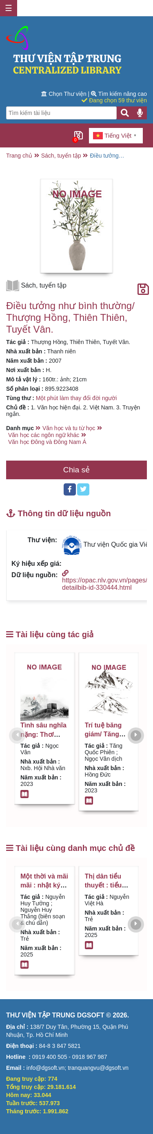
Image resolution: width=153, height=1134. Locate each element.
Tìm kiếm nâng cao (119, 94)
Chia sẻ (76, 469)
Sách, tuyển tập (61, 155)
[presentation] (17, 735)
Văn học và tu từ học (68, 428)
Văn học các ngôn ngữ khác (43, 435)
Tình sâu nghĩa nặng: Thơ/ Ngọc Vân (43, 734)
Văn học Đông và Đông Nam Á (47, 442)
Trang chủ (19, 155)
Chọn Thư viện (64, 94)
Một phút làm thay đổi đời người (76, 398)
